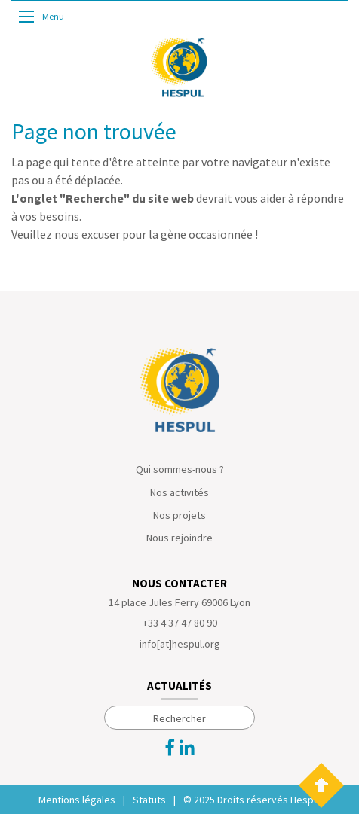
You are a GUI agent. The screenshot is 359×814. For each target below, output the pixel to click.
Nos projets (179, 515)
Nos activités (179, 492)
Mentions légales (76, 799)
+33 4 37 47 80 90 (180, 623)
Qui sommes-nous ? (180, 469)
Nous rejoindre (179, 537)
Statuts (149, 799)
